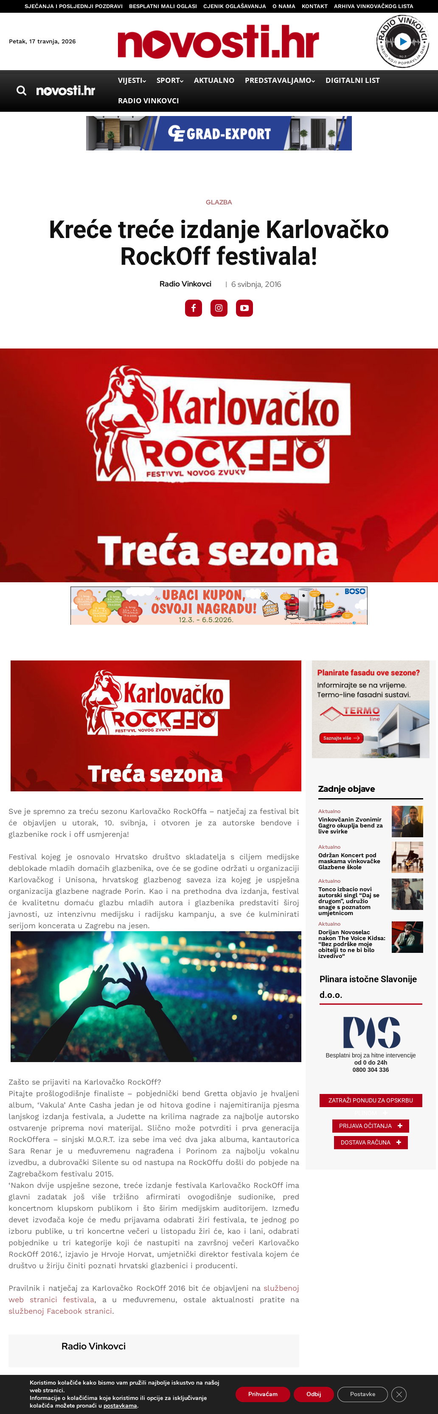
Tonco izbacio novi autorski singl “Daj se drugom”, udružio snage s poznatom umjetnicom (348, 901)
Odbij (313, 1394)
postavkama (120, 1406)
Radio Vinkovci (185, 284)
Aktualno (329, 811)
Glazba (219, 202)
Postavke (362, 1394)
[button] (21, 90)
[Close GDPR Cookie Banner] (399, 1394)
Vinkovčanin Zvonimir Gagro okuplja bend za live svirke (350, 825)
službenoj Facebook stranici (60, 1310)
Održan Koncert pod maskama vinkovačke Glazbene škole (349, 861)
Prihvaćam (263, 1394)
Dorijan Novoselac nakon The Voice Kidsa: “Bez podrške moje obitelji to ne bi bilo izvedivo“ (351, 944)
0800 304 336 (371, 1069)
